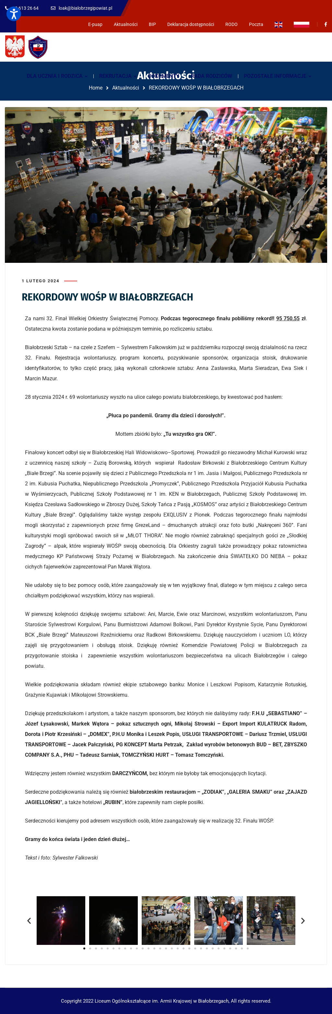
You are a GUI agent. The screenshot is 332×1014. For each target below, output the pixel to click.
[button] (29, 921)
